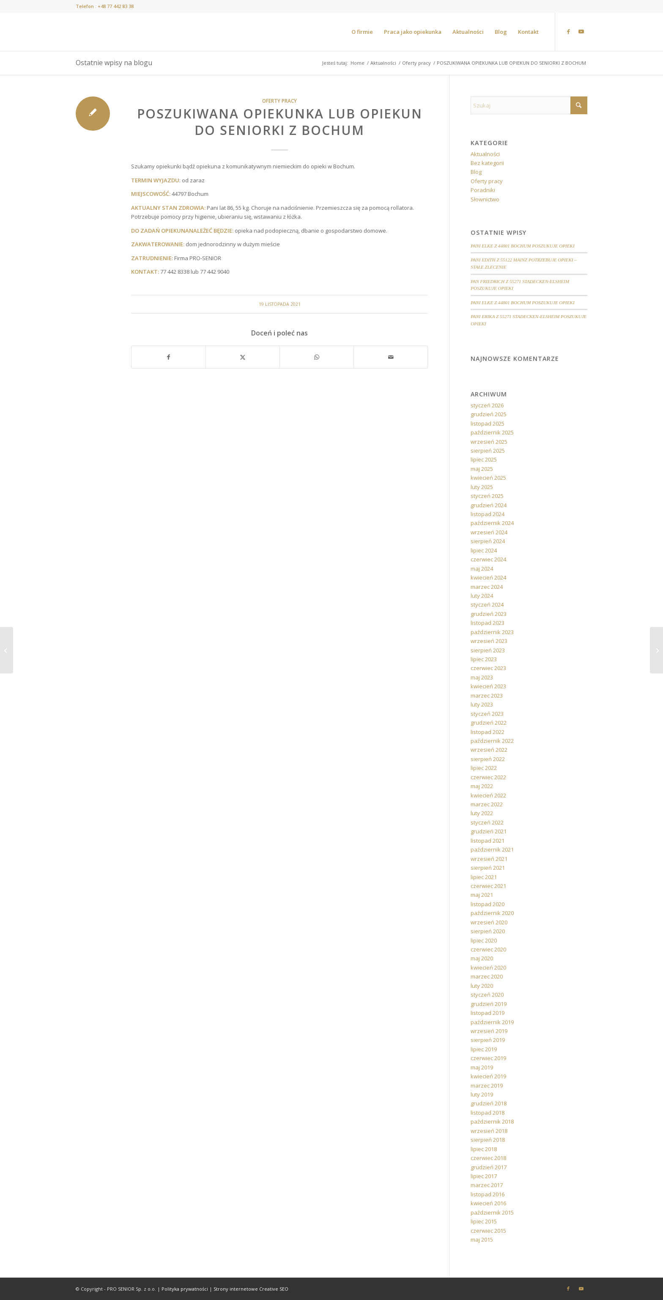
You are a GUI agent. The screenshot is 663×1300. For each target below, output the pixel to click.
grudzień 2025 (489, 414)
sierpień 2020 (488, 931)
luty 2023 (482, 704)
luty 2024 (482, 595)
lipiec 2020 (484, 940)
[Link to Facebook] (568, 31)
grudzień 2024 (489, 505)
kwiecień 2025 (488, 477)
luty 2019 (482, 1094)
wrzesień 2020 (489, 922)
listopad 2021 (487, 840)
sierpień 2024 (488, 541)
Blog (476, 172)
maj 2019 (482, 1067)
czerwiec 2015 (488, 1230)
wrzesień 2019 (489, 1031)
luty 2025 (482, 487)
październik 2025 (492, 432)
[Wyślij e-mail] (390, 357)
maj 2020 (482, 958)
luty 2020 (482, 985)
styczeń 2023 (487, 713)
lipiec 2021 (484, 877)
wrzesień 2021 (489, 859)
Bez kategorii (487, 163)
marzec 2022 (487, 804)
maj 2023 (482, 677)
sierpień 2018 (488, 1139)
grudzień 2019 (489, 1004)
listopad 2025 (487, 423)
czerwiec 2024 (488, 559)
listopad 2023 (487, 623)
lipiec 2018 (484, 1149)
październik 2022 (492, 741)
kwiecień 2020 (488, 967)
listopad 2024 (487, 514)
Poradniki (483, 190)
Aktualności (485, 154)
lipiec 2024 (484, 550)
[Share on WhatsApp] (316, 357)
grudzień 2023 (489, 614)
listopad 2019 (487, 1013)
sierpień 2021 (488, 867)
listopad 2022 (487, 732)
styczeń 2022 (487, 822)
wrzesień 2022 (489, 749)
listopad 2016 (487, 1194)
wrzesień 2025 (489, 441)
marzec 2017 (487, 1185)
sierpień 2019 (488, 1040)
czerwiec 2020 (488, 949)
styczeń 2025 (487, 496)
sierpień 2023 (488, 650)
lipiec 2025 (484, 459)
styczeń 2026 (487, 405)
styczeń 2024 (487, 604)
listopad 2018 (487, 1112)
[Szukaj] (529, 105)
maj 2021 (482, 895)
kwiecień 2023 (488, 686)
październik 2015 (492, 1212)
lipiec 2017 (484, 1176)
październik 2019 (492, 1022)
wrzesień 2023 (489, 641)
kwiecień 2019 (488, 1076)
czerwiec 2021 (488, 886)
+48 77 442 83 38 (116, 6)
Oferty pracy (279, 100)
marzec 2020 (487, 976)
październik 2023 (492, 632)
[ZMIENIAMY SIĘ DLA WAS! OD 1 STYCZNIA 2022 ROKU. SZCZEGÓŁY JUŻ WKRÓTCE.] (656, 650)
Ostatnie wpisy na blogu (114, 62)
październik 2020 (492, 913)
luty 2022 (482, 813)
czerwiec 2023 (488, 668)
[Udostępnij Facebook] (168, 357)
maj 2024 (482, 568)
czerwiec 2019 (488, 1058)
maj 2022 (482, 786)
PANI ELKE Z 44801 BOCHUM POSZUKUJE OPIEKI (522, 245)
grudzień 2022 (489, 722)
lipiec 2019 (484, 1049)
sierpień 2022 (488, 759)
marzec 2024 (487, 587)
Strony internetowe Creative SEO (251, 1289)
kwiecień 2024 (488, 577)
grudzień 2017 (489, 1167)
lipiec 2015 (484, 1221)
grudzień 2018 (489, 1103)
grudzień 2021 (489, 831)
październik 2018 (492, 1121)
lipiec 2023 (484, 659)
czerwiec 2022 (488, 777)
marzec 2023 (487, 695)
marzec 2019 (487, 1085)
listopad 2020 (487, 904)
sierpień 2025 (488, 450)
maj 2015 (482, 1239)
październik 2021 (492, 849)
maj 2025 (482, 469)
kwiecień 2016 (488, 1203)
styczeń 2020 (487, 994)
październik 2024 (492, 523)
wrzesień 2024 (489, 532)
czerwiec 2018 (488, 1158)
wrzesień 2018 (489, 1131)
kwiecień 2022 (488, 795)
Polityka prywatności (185, 1289)
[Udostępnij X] (242, 357)
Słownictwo (485, 199)
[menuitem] (362, 32)
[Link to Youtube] (581, 31)
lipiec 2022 (484, 768)
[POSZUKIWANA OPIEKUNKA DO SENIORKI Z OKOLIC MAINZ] (6, 650)
